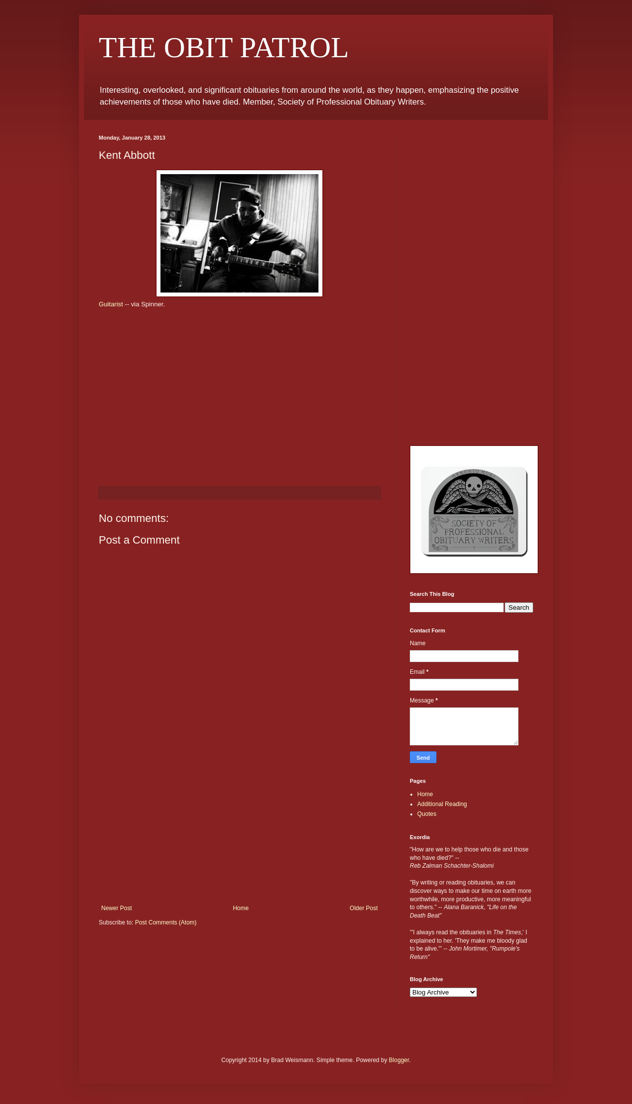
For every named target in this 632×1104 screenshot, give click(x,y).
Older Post (364, 908)
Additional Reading (442, 804)
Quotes (426, 813)
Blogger (399, 1060)
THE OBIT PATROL (224, 47)
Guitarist (111, 304)
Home (241, 908)
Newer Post (116, 908)
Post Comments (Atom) (166, 922)
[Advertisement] (239, 830)
